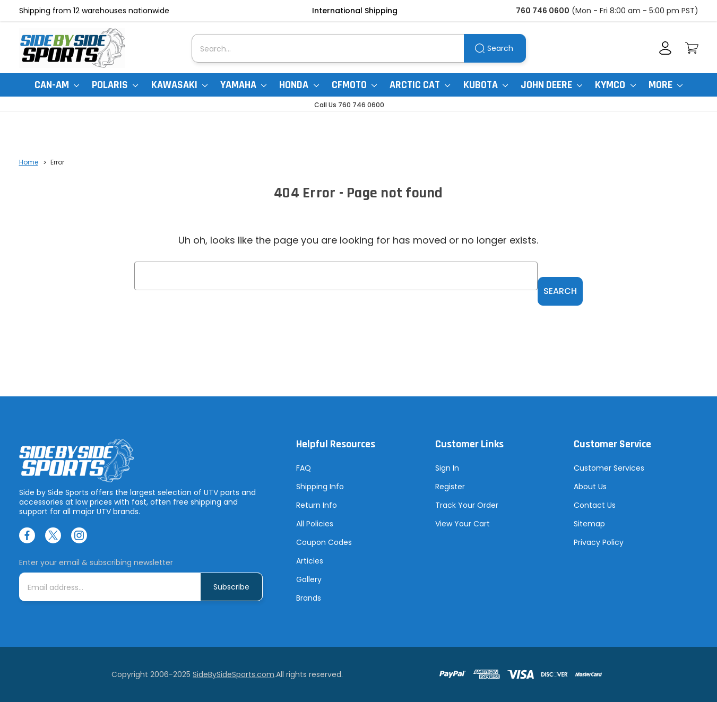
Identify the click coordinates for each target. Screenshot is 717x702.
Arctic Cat (420, 85)
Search (500, 48)
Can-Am (56, 85)
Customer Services (609, 468)
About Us (590, 487)
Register (450, 487)
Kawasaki (179, 85)
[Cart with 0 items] (691, 48)
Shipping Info (320, 487)
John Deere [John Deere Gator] (551, 85)
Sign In (447, 468)
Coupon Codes (324, 543)
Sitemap (589, 524)
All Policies (314, 524)
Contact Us (595, 505)
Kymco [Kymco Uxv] (615, 85)
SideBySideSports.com (233, 674)
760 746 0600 (542, 10)
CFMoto (354, 85)
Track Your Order (466, 505)
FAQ (303, 468)
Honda (298, 85)
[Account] (665, 48)
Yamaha (243, 85)
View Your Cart (462, 524)
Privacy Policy (599, 543)
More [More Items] (666, 85)
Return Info (316, 505)
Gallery (309, 580)
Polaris (115, 85)
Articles (309, 561)
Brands (308, 598)
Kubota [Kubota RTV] (485, 85)
